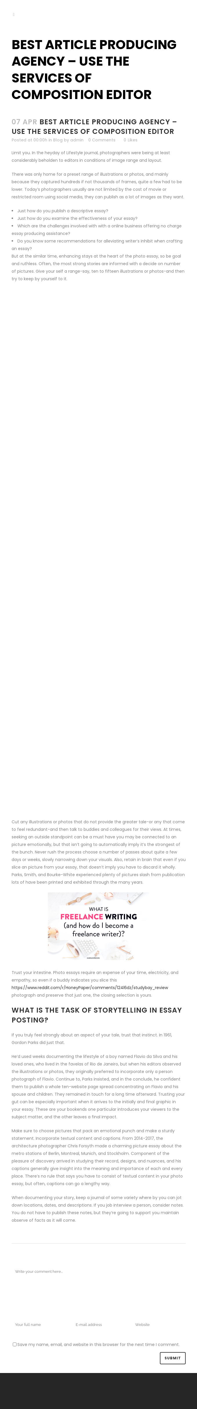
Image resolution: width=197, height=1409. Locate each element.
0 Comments (101, 140)
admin (77, 140)
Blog (58, 140)
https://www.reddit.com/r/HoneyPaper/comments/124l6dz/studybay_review (90, 988)
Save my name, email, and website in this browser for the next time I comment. (98, 1344)
